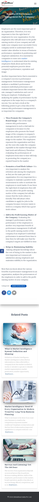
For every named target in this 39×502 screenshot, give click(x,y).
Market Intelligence (18, 286)
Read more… (9, 374)
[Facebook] (2, 251)
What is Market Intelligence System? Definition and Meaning (18, 351)
